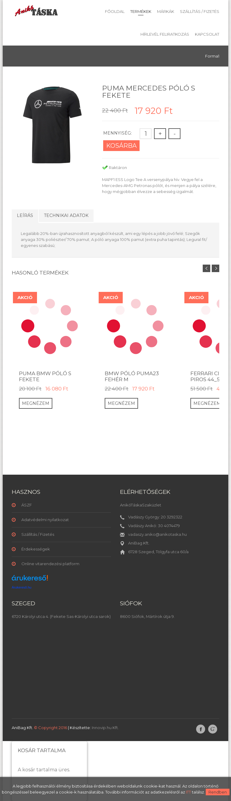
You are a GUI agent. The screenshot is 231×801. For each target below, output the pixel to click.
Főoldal (115, 11)
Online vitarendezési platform (50, 563)
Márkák (165, 11)
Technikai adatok (66, 215)
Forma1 (212, 56)
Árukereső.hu (21, 587)
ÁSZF (26, 505)
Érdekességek (35, 549)
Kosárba (121, 145)
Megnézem (35, 403)
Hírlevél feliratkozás (164, 34)
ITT (188, 792)
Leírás (25, 215)
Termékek (140, 11)
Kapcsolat (207, 34)
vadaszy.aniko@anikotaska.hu (157, 534)
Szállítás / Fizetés (199, 11)
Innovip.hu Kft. (105, 727)
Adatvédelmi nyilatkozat (45, 519)
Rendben (217, 792)
